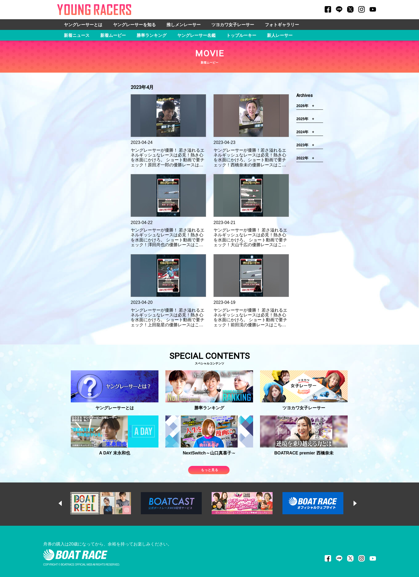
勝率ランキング (151, 35)
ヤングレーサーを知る (134, 24)
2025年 (307, 119)
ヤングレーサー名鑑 (196, 35)
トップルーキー (241, 35)
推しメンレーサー (183, 24)
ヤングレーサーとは (83, 24)
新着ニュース (77, 35)
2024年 (307, 132)
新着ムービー (113, 35)
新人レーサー (280, 35)
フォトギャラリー (282, 24)
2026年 (307, 105)
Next (360, 503)
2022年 (307, 158)
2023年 (307, 145)
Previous (65, 503)
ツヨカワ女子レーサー (232, 24)
